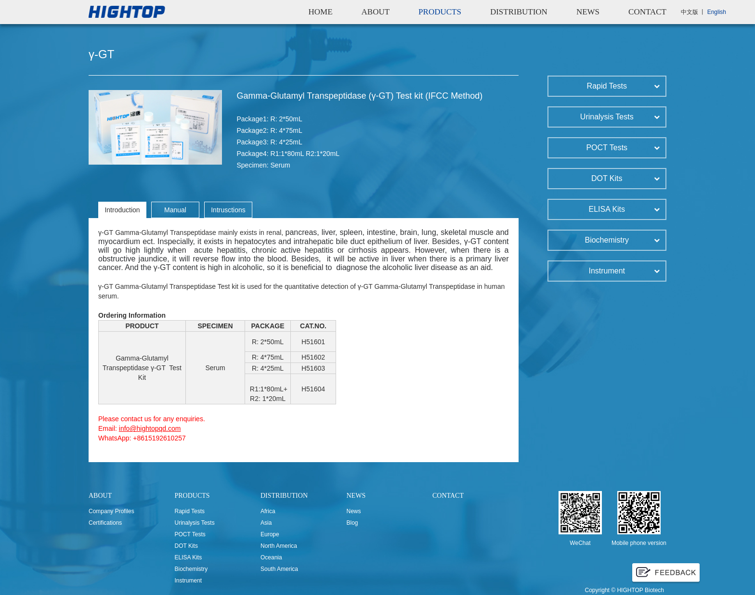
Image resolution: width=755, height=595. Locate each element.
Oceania (271, 557)
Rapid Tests (190, 511)
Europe (269, 534)
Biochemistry (191, 569)
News (354, 511)
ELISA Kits (188, 557)
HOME (320, 11)
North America (278, 546)
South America (279, 569)
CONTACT (647, 11)
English (716, 12)
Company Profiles (111, 511)
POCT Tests (190, 534)
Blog (352, 522)
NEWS (587, 11)
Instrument (188, 580)
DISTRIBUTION (518, 11)
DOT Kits (186, 546)
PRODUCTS (439, 11)
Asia (266, 522)
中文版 (689, 12)
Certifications (105, 522)
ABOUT (376, 11)
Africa (267, 511)
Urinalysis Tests (195, 522)
